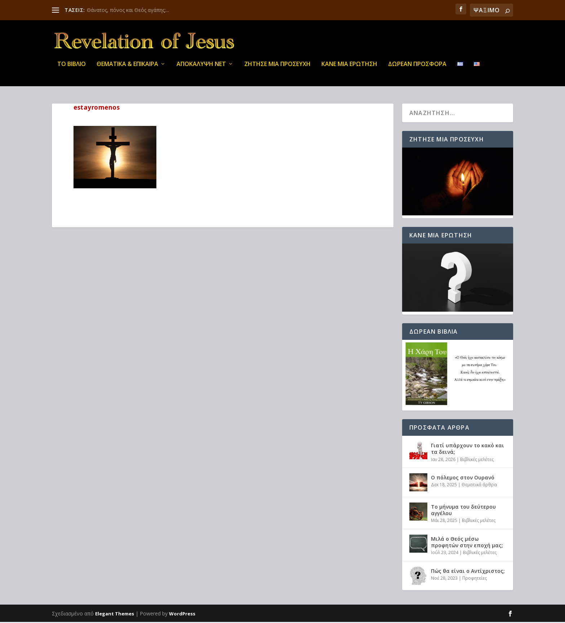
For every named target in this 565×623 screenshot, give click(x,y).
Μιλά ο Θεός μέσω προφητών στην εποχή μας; (467, 543)
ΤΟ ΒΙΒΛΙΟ (71, 68)
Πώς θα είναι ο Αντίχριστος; (468, 572)
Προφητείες (474, 579)
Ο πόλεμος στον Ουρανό (462, 478)
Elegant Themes (114, 614)
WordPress (182, 614)
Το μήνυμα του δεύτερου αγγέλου (463, 511)
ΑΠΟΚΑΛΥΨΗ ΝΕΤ (201, 68)
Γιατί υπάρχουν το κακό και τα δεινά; (467, 449)
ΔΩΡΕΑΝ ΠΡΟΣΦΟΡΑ (417, 68)
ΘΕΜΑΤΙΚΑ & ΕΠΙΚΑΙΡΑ (127, 68)
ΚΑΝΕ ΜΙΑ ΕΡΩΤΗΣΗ (349, 68)
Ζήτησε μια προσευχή (277, 68)
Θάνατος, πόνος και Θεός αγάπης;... (128, 9)
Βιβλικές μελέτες (477, 460)
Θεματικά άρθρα (479, 486)
